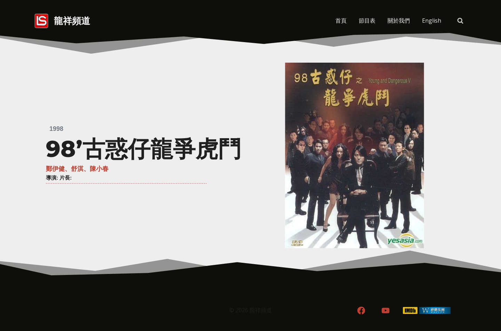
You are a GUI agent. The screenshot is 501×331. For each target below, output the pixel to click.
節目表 (367, 20)
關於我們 (399, 20)
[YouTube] (385, 310)
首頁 (341, 20)
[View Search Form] (460, 21)
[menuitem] (431, 21)
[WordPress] (435, 310)
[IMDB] (410, 310)
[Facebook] (361, 310)
